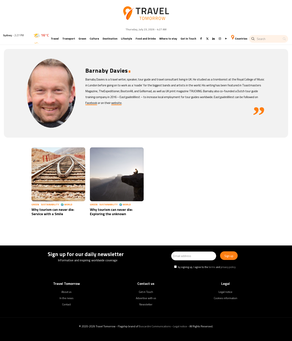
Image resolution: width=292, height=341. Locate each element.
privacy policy (228, 267)
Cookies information (225, 298)
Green (35, 204)
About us (66, 292)
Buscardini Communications (155, 326)
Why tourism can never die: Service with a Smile (52, 212)
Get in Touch (146, 292)
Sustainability (50, 204)
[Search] (268, 39)
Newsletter (145, 304)
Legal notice (225, 292)
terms (212, 267)
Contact (66, 304)
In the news (66, 298)
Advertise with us (146, 298)
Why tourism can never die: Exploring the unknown (111, 212)
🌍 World (66, 204)
